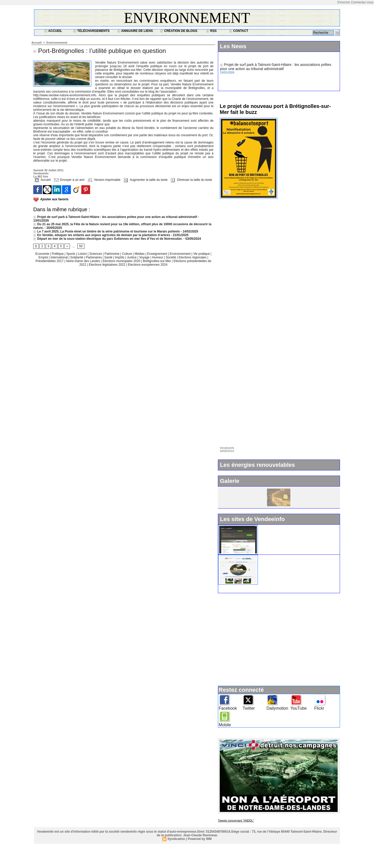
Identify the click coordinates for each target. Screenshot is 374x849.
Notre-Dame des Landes (83, 261)
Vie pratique (202, 254)
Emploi (43, 257)
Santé (108, 257)
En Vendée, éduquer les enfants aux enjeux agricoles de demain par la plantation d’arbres (101, 235)
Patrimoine (112, 254)
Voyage (144, 257)
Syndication (176, 839)
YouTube (298, 708)
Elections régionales (193, 257)
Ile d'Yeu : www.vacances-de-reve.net (291, 557)
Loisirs (83, 254)
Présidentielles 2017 (50, 261)
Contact (238, 30)
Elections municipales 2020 (121, 261)
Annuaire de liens (135, 30)
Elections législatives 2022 (107, 264)
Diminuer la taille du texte (191, 180)
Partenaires (94, 257)
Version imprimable (104, 180)
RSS (211, 30)
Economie (42, 254)
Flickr (319, 708)
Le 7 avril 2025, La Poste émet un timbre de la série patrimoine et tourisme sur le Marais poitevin (106, 231)
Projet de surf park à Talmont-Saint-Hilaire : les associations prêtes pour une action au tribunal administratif (115, 217)
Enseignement (157, 254)
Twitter (249, 708)
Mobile (225, 725)
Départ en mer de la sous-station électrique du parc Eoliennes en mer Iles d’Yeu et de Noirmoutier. (108, 239)
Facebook (228, 708)
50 (81, 246)
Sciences (96, 254)
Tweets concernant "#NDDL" (236, 820)
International (60, 257)
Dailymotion (277, 708)
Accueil (53, 30)
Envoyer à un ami (69, 180)
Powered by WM (200, 839)
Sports (71, 254)
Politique (58, 254)
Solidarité (77, 257)
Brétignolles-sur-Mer (157, 261)
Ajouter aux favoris (54, 199)
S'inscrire (343, 2)
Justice (132, 257)
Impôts (119, 257)
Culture (127, 254)
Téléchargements (91, 30)
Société (171, 257)
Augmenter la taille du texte (146, 180)
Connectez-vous (362, 2)
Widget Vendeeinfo (276, 527)
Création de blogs (178, 30)
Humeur (158, 257)
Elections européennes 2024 (147, 264)
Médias (140, 254)
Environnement (187, 18)
